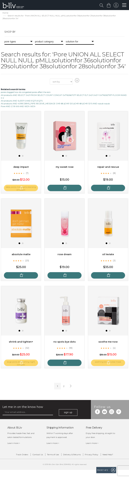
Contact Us (36, 455)
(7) (27, 173)
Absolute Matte (21, 254)
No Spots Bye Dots (64, 342)
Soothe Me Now (108, 342)
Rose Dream (64, 254)
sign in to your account (115, 6)
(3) (114, 261)
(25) (27, 261)
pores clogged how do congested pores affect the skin (26, 92)
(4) (114, 348)
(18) (70, 348)
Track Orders (15, 455)
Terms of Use (58, 455)
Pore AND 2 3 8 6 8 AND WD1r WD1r (18, 107)
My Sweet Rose (64, 167)
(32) (27, 348)
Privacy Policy (109, 455)
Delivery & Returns (83, 455)
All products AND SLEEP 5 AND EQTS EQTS (22, 101)
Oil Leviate (108, 254)
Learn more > (13, 443)
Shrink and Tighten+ (21, 342)
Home (5, 13)
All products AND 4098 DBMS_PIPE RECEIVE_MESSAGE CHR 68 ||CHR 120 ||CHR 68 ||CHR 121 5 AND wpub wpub (55, 104)
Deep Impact (21, 167)
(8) (114, 173)
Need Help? (67, 462)
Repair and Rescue (108, 167)
